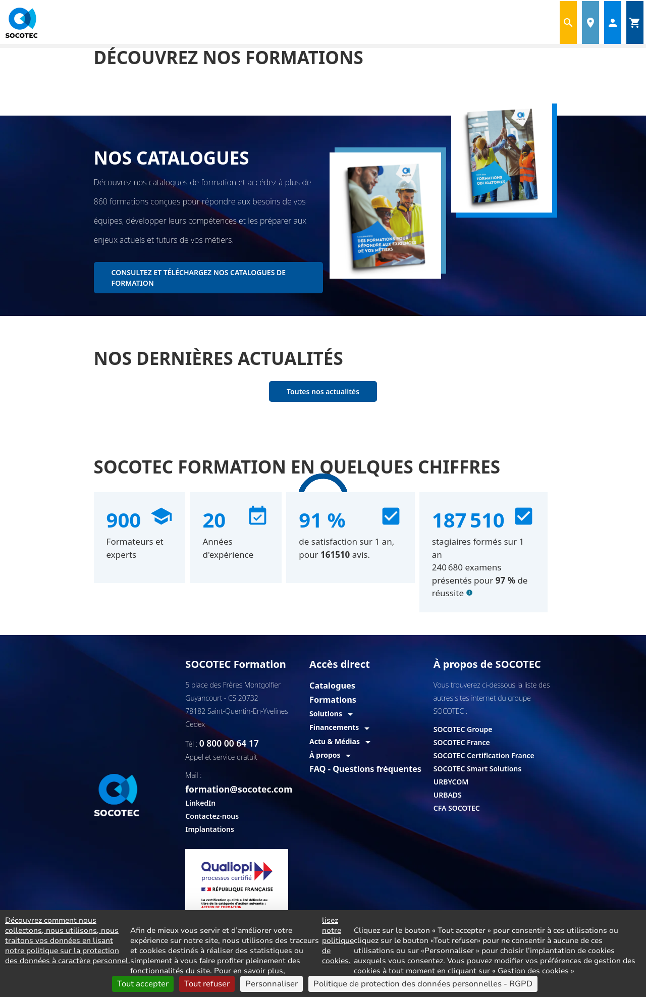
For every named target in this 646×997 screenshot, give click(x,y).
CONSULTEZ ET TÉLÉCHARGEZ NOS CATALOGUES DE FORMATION (199, 278)
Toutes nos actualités (323, 391)
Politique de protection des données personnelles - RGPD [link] (422, 983)
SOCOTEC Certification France (484, 755)
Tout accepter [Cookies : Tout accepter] (143, 983)
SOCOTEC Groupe (463, 729)
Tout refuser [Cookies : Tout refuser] (207, 983)
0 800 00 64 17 (223, 742)
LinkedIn (200, 787)
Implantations (209, 813)
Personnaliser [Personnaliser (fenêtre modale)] (271, 983)
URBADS (448, 795)
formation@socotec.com (246, 773)
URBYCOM (451, 781)
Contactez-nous (212, 800)
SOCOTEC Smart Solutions (477, 768)
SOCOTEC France (462, 742)
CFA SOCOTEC (457, 808)
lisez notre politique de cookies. (338, 940)
